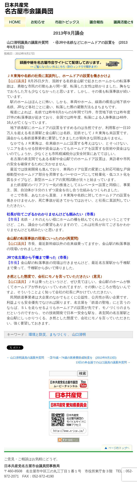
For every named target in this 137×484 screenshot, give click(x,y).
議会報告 (96, 22)
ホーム (15, 22)
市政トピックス (67, 22)
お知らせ (38, 22)
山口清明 (79, 334)
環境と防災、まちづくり (48, 334)
